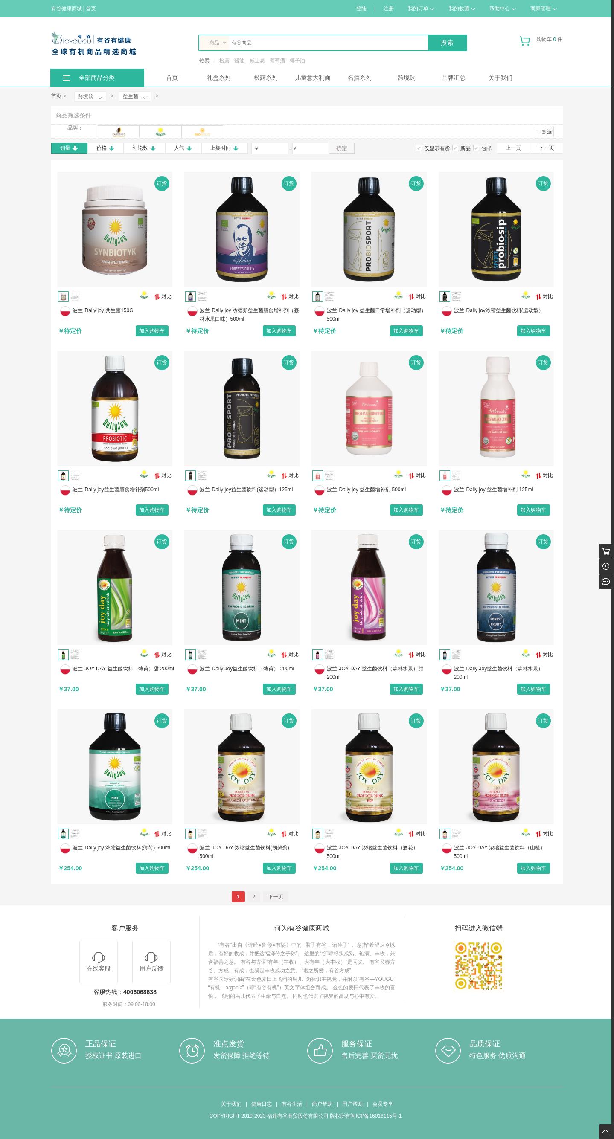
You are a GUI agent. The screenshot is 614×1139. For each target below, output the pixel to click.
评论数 (144, 148)
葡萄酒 (277, 61)
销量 (69, 148)
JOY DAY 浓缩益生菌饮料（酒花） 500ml (372, 852)
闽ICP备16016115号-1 (376, 1116)
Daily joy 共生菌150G (109, 310)
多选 (543, 132)
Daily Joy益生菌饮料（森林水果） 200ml (499, 673)
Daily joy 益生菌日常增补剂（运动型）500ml (377, 314)
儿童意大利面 (313, 77)
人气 (183, 148)
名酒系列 (360, 77)
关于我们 (500, 77)
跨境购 (407, 77)
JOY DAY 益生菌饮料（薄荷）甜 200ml (129, 669)
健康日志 (261, 1104)
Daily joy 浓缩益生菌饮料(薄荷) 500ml (128, 848)
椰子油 (297, 61)
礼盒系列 (219, 77)
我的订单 (421, 9)
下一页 (546, 148)
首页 (172, 77)
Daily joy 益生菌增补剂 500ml (372, 490)
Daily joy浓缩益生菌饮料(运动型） (505, 310)
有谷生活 (292, 1104)
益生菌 (130, 96)
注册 (389, 9)
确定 (341, 148)
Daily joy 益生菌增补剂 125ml (499, 490)
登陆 (361, 9)
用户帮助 (352, 1104)
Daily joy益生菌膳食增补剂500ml (122, 490)
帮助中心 (502, 9)
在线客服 (99, 962)
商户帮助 (322, 1104)
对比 (163, 296)
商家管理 (543, 9)
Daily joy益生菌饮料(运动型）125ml (252, 490)
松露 (224, 61)
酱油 (239, 61)
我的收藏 (462, 9)
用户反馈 (151, 962)
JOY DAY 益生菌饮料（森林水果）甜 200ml (375, 673)
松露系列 (266, 77)
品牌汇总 (454, 77)
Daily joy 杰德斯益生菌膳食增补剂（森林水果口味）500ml (250, 314)
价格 (105, 148)
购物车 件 (541, 42)
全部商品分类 (97, 77)
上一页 (513, 148)
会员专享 (382, 1104)
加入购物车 (152, 331)
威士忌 (257, 61)
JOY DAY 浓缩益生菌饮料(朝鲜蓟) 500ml (244, 852)
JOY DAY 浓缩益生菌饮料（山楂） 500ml (499, 852)
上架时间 (224, 148)
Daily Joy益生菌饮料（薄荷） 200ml (253, 669)
